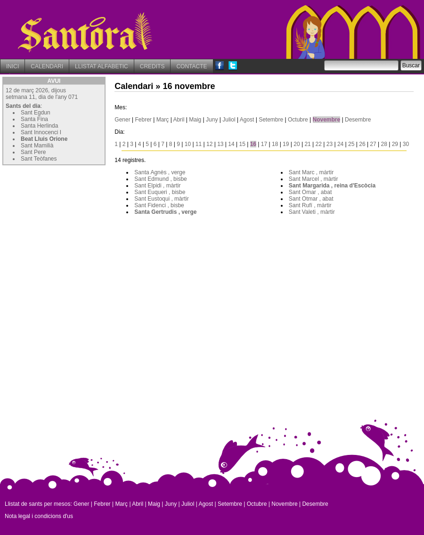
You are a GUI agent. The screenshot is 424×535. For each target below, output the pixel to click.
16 (253, 144)
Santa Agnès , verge (159, 172)
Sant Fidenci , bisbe (159, 205)
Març (162, 119)
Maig (195, 119)
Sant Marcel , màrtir (313, 179)
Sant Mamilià (37, 145)
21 (307, 144)
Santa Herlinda (39, 125)
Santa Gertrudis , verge (165, 212)
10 (188, 144)
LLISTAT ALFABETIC (101, 66)
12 (209, 144)
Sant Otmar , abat (311, 198)
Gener (122, 119)
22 (319, 144)
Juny (212, 119)
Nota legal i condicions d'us (39, 516)
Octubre (298, 119)
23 (329, 144)
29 (395, 144)
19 (286, 144)
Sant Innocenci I (41, 132)
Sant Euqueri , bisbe (159, 192)
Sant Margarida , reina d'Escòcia (332, 185)
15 (242, 144)
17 (264, 144)
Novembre (327, 119)
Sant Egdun (35, 112)
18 (275, 144)
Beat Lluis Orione (44, 139)
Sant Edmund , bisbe (160, 179)
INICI (12, 66)
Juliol (228, 119)
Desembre (358, 119)
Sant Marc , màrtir (311, 172)
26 (362, 144)
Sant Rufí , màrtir (310, 205)
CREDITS (152, 66)
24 (340, 144)
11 (199, 144)
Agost (247, 119)
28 (384, 144)
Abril (178, 119)
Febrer (143, 119)
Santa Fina (34, 119)
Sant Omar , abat (310, 192)
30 (406, 144)
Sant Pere (33, 152)
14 (231, 144)
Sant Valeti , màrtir (312, 212)
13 (220, 144)
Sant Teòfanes (39, 158)
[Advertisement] (73, 226)
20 (297, 144)
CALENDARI (47, 66)
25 (351, 144)
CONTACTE (191, 66)
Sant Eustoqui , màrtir (161, 198)
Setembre (271, 119)
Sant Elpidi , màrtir (157, 185)
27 (373, 144)
